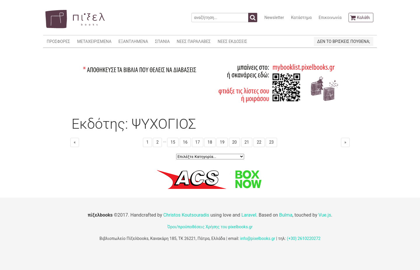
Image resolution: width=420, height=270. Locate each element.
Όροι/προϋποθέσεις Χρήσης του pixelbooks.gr (210, 226)
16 (185, 142)
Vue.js (324, 215)
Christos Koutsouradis (186, 215)
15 (173, 142)
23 (271, 142)
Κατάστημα (301, 17)
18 (210, 142)
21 (246, 142)
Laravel (248, 215)
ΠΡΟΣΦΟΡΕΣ (58, 41)
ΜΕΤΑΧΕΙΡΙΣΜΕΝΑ (94, 41)
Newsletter (274, 17)
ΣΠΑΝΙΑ (162, 41)
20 (234, 142)
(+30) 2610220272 (304, 238)
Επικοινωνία (329, 17)
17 (197, 142)
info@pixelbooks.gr (257, 238)
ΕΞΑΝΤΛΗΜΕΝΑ (133, 41)
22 (259, 142)
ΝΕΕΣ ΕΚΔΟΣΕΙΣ (232, 41)
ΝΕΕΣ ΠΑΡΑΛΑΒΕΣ (194, 41)
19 (222, 142)
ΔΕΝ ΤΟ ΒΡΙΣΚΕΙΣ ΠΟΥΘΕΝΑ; (343, 41)
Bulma (285, 215)
